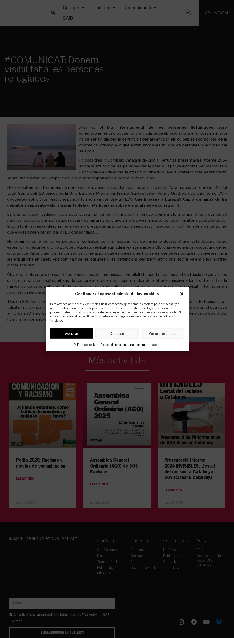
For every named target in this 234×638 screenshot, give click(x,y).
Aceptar (71, 334)
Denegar (117, 334)
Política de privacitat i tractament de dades (129, 345)
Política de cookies (86, 345)
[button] (181, 294)
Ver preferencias (162, 334)
